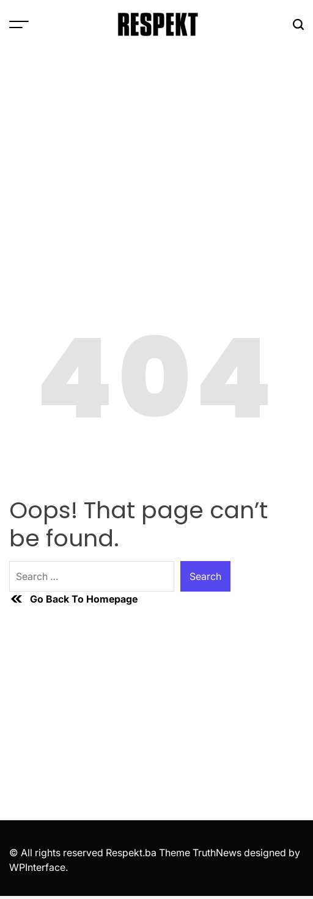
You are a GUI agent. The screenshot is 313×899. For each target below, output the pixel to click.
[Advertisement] (156, 140)
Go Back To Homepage (73, 599)
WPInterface (37, 867)
